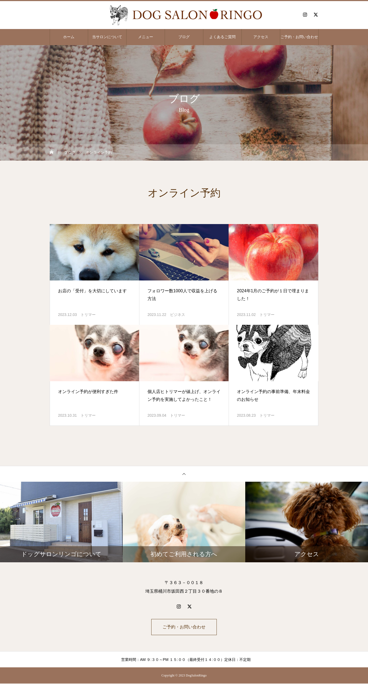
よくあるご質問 (222, 37)
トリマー (88, 314)
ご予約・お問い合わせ (299, 37)
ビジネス (177, 314)
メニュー (145, 37)
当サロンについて (107, 37)
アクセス (260, 37)
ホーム (68, 37)
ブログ (184, 37)
